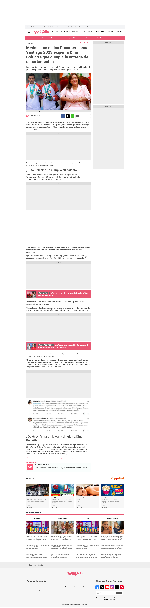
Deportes (30, 43)
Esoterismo (30, 591)
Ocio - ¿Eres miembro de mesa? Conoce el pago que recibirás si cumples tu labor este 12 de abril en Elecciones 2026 (75, 38)
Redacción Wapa (35, 116)
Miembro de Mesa (84, 27)
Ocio (50, 587)
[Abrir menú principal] (29, 32)
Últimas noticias (31, 587)
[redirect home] (41, 32)
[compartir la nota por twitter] (68, 116)
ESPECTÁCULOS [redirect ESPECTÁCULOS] (65, 31)
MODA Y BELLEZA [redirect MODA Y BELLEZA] (77, 31)
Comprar (45, 506)
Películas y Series (86, 587)
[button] (123, 38)
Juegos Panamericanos (53, 458)
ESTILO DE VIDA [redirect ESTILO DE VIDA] (89, 31)
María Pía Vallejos (50, 27)
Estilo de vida (74, 587)
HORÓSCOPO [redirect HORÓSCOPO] (119, 31)
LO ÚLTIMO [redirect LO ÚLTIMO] (55, 31)
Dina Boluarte (39, 458)
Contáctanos (99, 598)
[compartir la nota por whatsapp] (72, 116)
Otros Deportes (78, 458)
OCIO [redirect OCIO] (97, 31)
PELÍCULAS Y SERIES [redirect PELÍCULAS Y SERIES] (107, 31)
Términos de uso (108, 598)
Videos (40, 591)
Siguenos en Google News (83, 116)
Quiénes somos (118, 598)
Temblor (60, 27)
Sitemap (51, 591)
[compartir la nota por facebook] (63, 116)
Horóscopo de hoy (36, 27)
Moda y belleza (64, 587)
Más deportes (66, 458)
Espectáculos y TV (43, 587)
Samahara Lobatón (71, 27)
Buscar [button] (119, 593)
